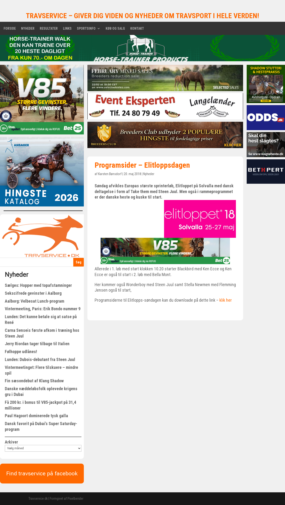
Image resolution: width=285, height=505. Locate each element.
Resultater (49, 28)
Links (67, 28)
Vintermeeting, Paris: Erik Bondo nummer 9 (42, 308)
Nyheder (27, 28)
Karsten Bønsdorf (110, 174)
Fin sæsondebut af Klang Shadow (34, 380)
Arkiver (11, 441)
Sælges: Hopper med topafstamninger (38, 285)
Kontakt (137, 28)
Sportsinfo (86, 28)
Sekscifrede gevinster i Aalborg (33, 293)
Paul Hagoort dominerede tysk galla (36, 415)
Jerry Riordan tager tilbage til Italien (37, 343)
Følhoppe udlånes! (21, 351)
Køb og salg (115, 28)
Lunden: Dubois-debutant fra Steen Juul (40, 359)
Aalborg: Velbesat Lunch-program (34, 301)
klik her (225, 300)
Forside (10, 28)
